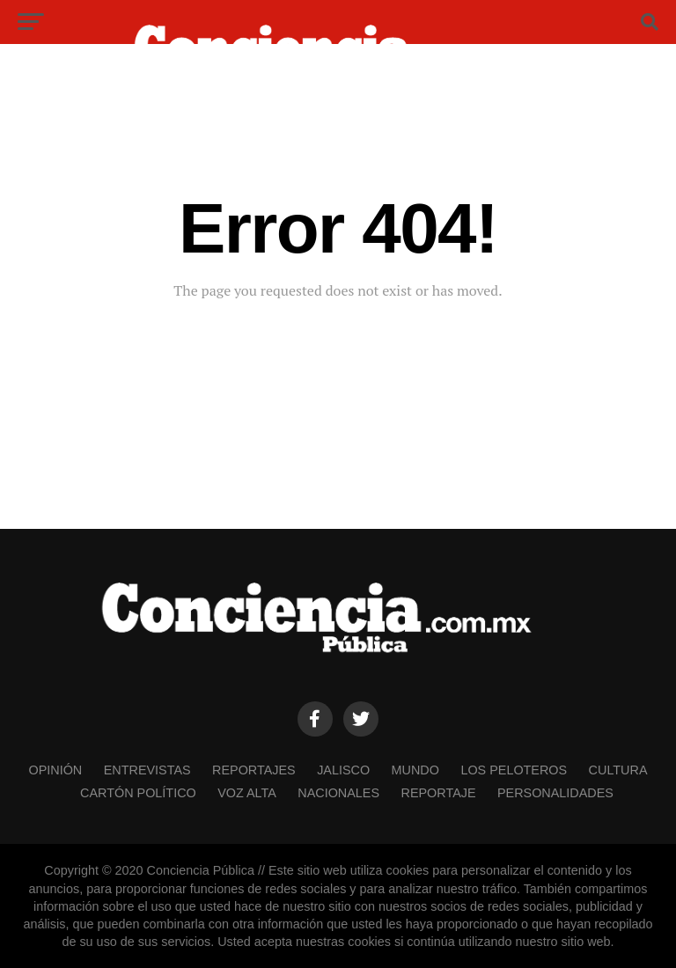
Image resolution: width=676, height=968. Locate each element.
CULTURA (618, 770)
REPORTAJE (438, 793)
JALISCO (343, 770)
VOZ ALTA (246, 793)
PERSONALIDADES (555, 793)
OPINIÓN (55, 770)
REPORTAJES (254, 770)
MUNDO (415, 770)
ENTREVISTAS (147, 770)
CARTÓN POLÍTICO (138, 793)
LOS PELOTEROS (513, 770)
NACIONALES (338, 793)
